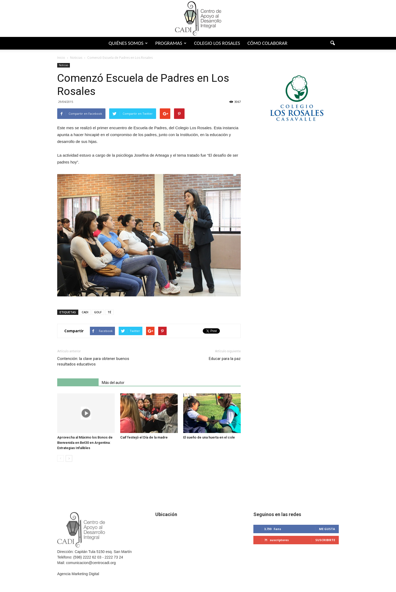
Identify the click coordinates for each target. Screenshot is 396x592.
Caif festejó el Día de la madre (144, 437)
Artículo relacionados (77, 383)
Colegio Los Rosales (217, 43)
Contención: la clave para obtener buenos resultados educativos (93, 361)
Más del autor (113, 383)
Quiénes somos (128, 43)
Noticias (63, 65)
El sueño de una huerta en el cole (209, 437)
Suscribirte (325, 540)
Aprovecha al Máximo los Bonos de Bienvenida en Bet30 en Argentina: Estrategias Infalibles (85, 442)
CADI (85, 312)
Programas (170, 43)
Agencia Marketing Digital (78, 574)
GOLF (98, 312)
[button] (332, 43)
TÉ (109, 312)
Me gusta (327, 529)
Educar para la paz (225, 358)
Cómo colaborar (267, 43)
